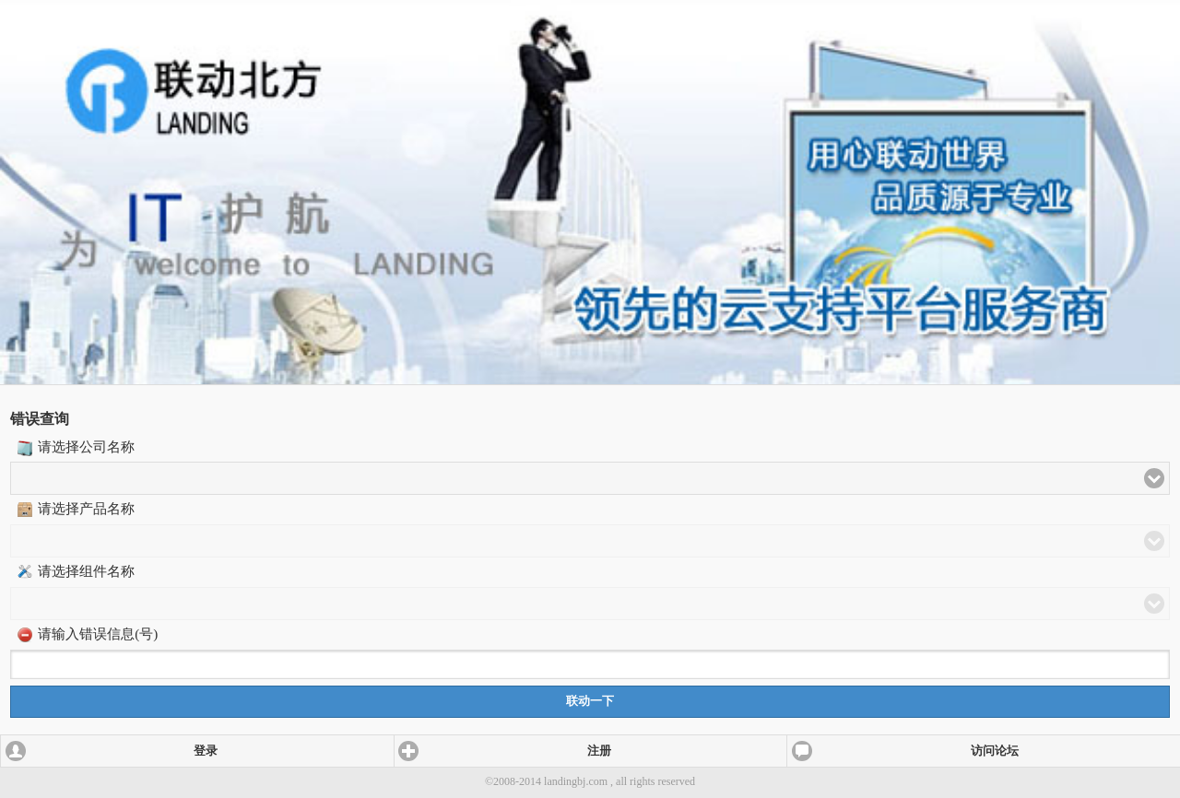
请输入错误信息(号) (98, 634)
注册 (599, 751)
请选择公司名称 (86, 447)
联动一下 (590, 701)
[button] (590, 478)
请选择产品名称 (86, 508)
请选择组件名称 (86, 571)
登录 (206, 751)
